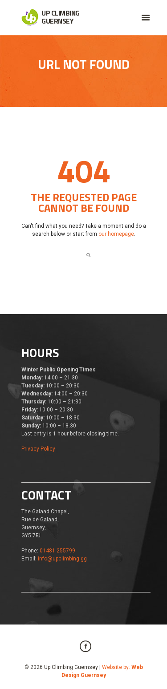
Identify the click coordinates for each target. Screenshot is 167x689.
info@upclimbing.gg (62, 559)
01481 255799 (57, 551)
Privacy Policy (38, 449)
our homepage (116, 234)
